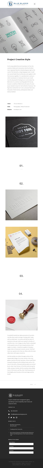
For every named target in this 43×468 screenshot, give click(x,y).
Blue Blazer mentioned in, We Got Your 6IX (15, 425)
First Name (11, 446)
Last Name (11, 450)
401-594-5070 (14, 411)
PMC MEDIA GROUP (25, 464)
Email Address (12, 442)
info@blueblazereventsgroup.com (19, 414)
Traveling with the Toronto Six (16, 429)
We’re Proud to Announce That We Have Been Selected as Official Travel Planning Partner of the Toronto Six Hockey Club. (22, 434)
